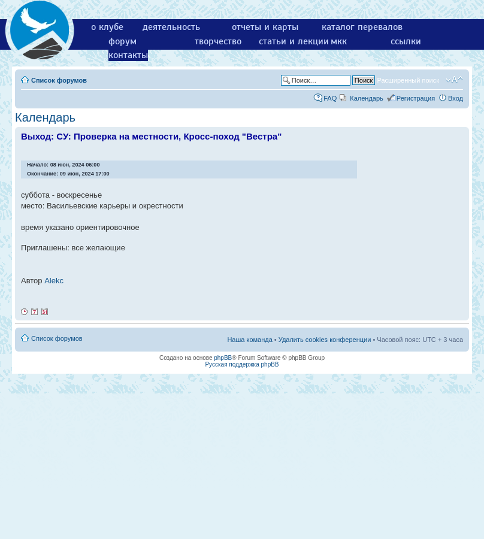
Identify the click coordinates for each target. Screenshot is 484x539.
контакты (128, 55)
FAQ (330, 98)
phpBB (223, 358)
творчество (218, 41)
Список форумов (59, 80)
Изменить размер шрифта (454, 79)
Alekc (53, 280)
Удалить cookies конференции (325, 339)
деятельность (171, 27)
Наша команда (249, 339)
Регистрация (416, 98)
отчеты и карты (265, 27)
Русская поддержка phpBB (242, 364)
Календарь (366, 98)
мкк (339, 41)
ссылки (406, 41)
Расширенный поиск (408, 80)
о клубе (107, 27)
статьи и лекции (294, 41)
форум (122, 41)
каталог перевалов (362, 27)
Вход (455, 98)
